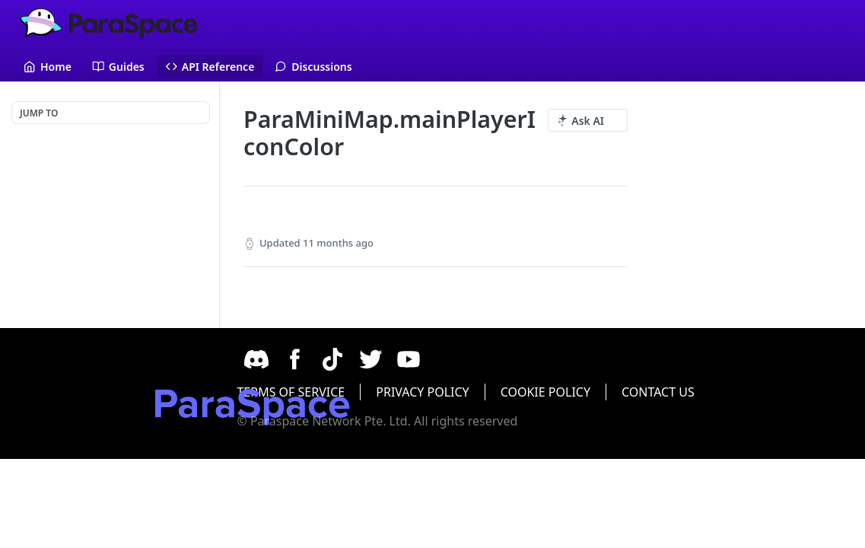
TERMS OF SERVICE (386, 392)
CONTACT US (752, 392)
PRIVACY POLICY (517, 392)
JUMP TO (39, 113)
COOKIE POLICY (640, 392)
